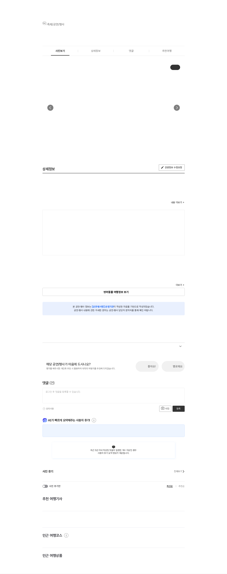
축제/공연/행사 (55, 24)
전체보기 (179, 471)
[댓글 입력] (114, 395)
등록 (178, 408)
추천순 (181, 486)
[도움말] (44, 408)
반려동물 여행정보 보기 (116, 292)
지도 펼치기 (178, 249)
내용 (176, 202)
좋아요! (152, 366)
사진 (165, 408)
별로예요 (178, 366)
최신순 (170, 486)
